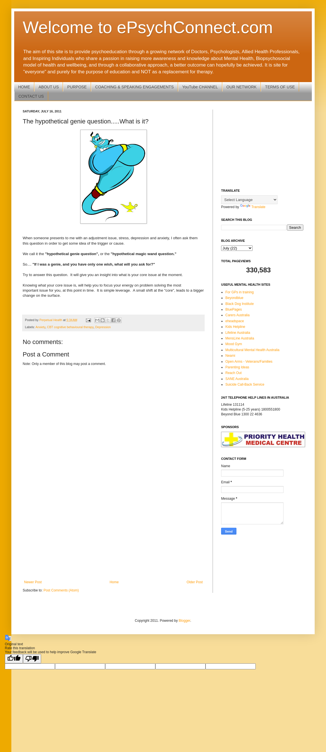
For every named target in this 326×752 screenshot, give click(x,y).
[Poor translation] (32, 658)
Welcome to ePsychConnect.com (148, 27)
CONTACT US (31, 96)
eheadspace (234, 321)
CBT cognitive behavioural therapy (70, 327)
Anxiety (40, 327)
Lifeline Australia (237, 333)
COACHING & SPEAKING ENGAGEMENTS (134, 87)
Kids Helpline (235, 327)
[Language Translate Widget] (249, 199)
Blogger (184, 621)
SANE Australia (237, 379)
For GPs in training (239, 292)
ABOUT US (49, 87)
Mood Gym (233, 344)
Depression (103, 327)
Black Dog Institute (239, 304)
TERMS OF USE (280, 87)
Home (114, 582)
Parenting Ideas (237, 367)
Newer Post (33, 582)
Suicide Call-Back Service (244, 384)
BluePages (233, 309)
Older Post (195, 582)
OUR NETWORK (241, 87)
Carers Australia (237, 315)
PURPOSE (76, 87)
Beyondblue (234, 298)
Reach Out (233, 373)
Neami (230, 356)
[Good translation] (14, 658)
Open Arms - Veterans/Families (248, 362)
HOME (24, 87)
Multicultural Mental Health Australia (252, 350)
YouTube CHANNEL (200, 87)
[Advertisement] (113, 533)
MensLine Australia (239, 338)
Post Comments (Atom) (61, 590)
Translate (253, 207)
